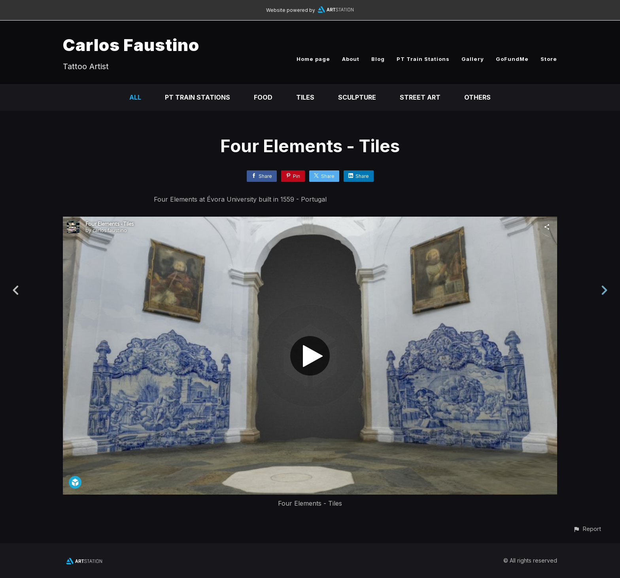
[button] (587, 529)
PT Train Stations (423, 59)
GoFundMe (512, 59)
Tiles (305, 97)
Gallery (472, 59)
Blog (378, 59)
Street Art (420, 97)
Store (549, 59)
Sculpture (357, 97)
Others (477, 97)
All (135, 97)
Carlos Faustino (131, 45)
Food (263, 97)
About (350, 59)
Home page (313, 59)
